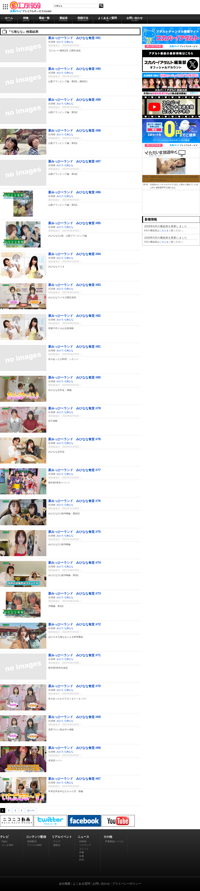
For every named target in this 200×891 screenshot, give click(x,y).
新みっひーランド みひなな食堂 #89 (74, 99)
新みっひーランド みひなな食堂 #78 (74, 439)
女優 (81, 856)
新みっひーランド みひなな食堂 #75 (74, 531)
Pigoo (5, 841)
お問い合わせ (134, 18)
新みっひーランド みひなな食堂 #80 (74, 377)
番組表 (63, 18)
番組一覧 (44, 18)
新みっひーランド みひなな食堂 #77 (74, 470)
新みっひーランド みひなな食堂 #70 (74, 686)
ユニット (83, 848)
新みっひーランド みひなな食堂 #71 (74, 655)
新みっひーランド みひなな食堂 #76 (74, 501)
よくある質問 (81, 883)
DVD (81, 859)
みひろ (60, 42)
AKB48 (82, 841)
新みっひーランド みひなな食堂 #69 (74, 717)
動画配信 (32, 841)
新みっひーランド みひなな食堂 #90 (74, 68)
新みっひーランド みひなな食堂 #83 (74, 284)
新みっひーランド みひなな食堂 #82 (74, 315)
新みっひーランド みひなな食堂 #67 (74, 778)
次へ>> (31, 810)
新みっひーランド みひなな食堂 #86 (74, 192)
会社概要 (64, 883)
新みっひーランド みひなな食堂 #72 (74, 624)
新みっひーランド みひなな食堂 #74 (74, 562)
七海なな (68, 42)
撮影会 (56, 845)
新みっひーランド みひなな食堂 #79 (74, 408)
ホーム (9, 18)
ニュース (83, 836)
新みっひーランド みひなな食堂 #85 (74, 223)
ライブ (56, 841)
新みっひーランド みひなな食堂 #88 (74, 130)
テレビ (4, 836)
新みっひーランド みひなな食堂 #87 (74, 161)
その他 (107, 836)
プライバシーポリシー (126, 883)
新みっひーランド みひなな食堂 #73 (74, 593)
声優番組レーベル (114, 841)
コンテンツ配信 (36, 836)
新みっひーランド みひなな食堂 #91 (74, 38)
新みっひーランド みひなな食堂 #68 (74, 747)
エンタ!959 (7, 845)
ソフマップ (85, 845)
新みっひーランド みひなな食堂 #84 (74, 254)
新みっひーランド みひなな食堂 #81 (74, 346)
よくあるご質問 (107, 18)
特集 (26, 18)
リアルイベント (62, 836)
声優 (81, 852)
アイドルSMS (34, 845)
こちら (162, 230)
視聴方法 (82, 18)
